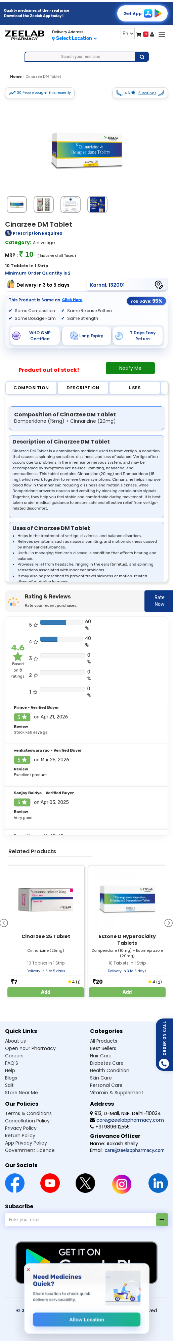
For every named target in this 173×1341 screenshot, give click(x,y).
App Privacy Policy (26, 1143)
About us (15, 1041)
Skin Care (101, 1077)
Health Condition (109, 1070)
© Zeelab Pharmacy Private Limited (62, 1310)
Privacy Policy (21, 1128)
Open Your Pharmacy (30, 1048)
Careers (14, 1055)
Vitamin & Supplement (116, 1092)
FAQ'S (11, 1063)
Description (83, 388)
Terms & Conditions (28, 1113)
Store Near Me (21, 1092)
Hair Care (101, 1055)
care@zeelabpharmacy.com (127, 1120)
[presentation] (168, 922)
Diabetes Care (107, 1063)
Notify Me (130, 368)
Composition (31, 388)
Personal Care (106, 1085)
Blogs (11, 1077)
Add (45, 992)
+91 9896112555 (110, 1126)
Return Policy (20, 1135)
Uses (135, 388)
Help (10, 1070)
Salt (9, 1085)
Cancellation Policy (27, 1120)
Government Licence (30, 1150)
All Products (103, 1041)
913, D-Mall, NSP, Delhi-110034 (125, 1113)
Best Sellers (103, 1048)
